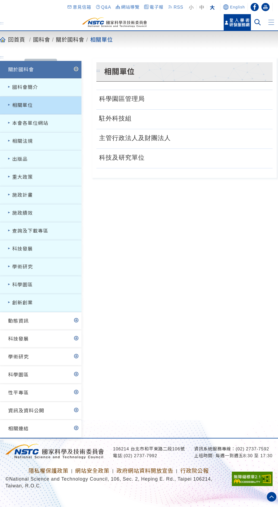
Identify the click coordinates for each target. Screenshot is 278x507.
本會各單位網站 (30, 123)
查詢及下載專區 (30, 231)
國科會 (41, 39)
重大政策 (22, 177)
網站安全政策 (92, 471)
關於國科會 (70, 39)
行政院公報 (194, 471)
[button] (79, 7)
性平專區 (18, 392)
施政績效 (22, 213)
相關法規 (22, 141)
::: (2, 23)
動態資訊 (18, 321)
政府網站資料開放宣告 (144, 471)
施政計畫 (22, 195)
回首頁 (16, 39)
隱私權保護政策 (48, 471)
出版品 (20, 159)
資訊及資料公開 (26, 410)
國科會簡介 (25, 87)
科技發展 (22, 249)
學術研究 (22, 267)
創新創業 (22, 302)
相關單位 (101, 39)
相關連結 (18, 428)
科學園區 (22, 284)
